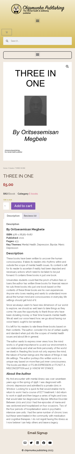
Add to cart (23, 206)
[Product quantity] (6, 206)
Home (5, 168)
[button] (37, 20)
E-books (11, 168)
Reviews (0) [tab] (30, 216)
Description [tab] (13, 216)
